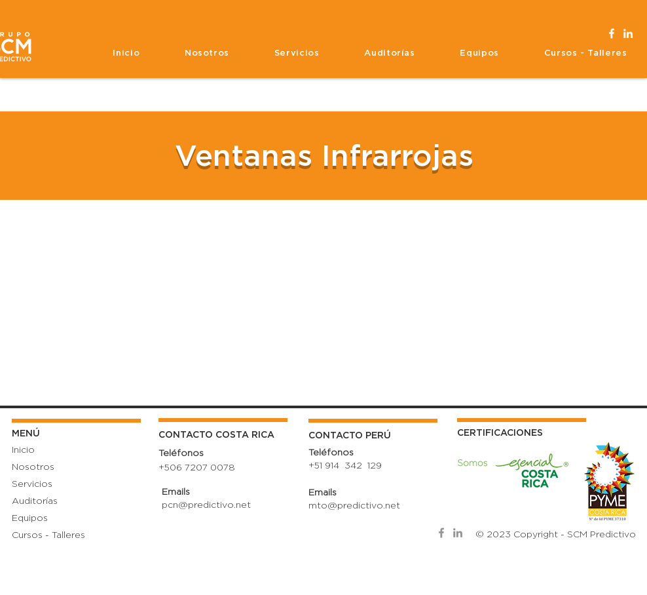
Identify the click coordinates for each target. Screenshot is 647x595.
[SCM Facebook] (441, 532)
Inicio (23, 450)
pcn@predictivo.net (206, 505)
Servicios (32, 484)
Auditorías (35, 501)
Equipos (30, 518)
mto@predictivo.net (354, 505)
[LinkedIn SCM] (628, 33)
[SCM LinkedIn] (457, 532)
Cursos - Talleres (48, 535)
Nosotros (33, 467)
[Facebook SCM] (611, 33)
